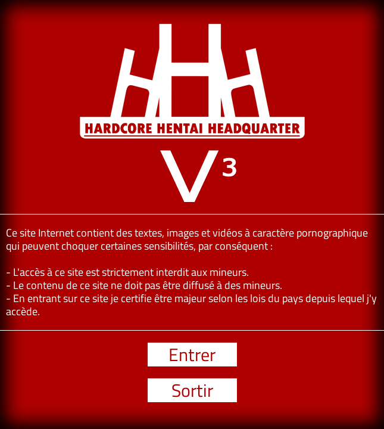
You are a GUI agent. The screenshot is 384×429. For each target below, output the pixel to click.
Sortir (192, 390)
